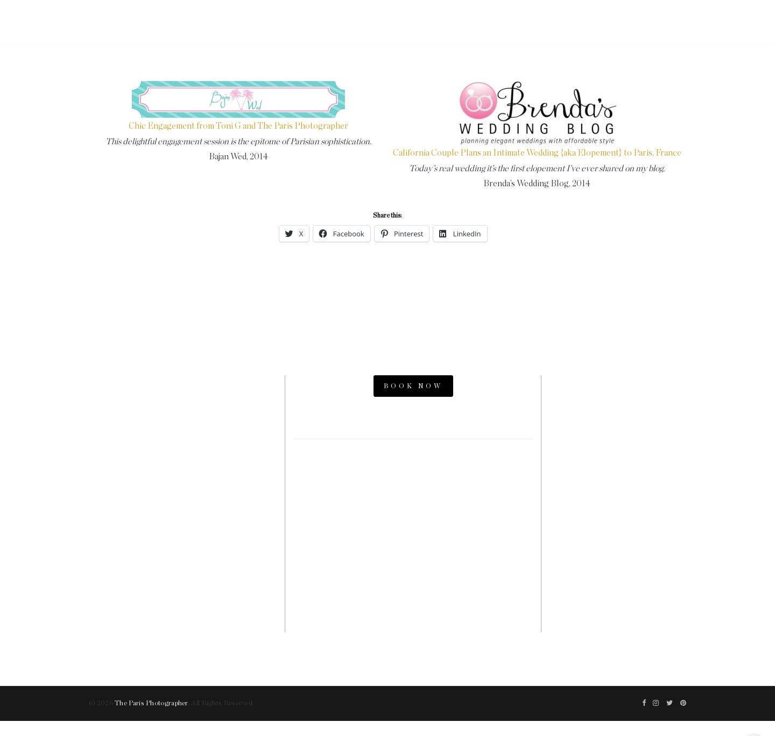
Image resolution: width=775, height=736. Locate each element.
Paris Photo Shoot (618, 402)
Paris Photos (617, 421)
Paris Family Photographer (618, 548)
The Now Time (618, 566)
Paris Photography (618, 530)
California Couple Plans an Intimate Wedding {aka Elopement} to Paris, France (537, 153)
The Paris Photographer (151, 703)
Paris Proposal (618, 439)
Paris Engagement (618, 457)
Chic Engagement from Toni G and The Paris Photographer (238, 126)
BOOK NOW (413, 386)
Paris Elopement (618, 475)
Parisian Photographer (617, 493)
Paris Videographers (618, 512)
